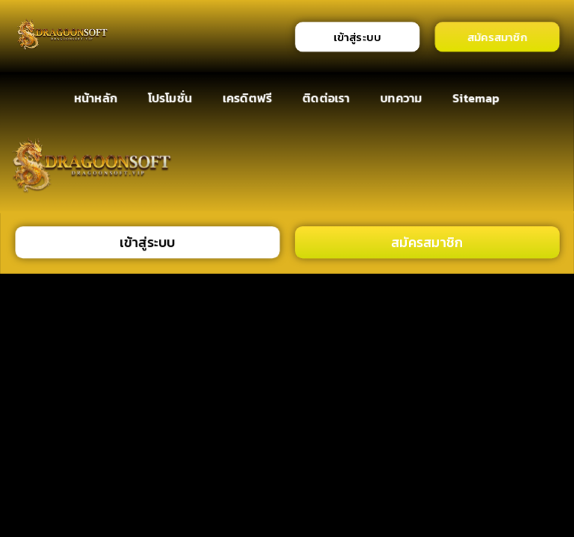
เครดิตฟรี (247, 97)
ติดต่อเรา (325, 97)
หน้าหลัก (95, 97)
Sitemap (476, 97)
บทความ (401, 97)
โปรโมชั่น (170, 97)
